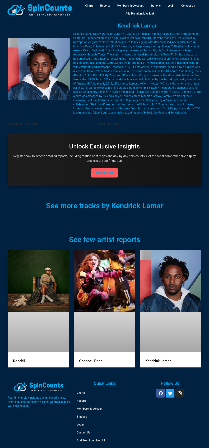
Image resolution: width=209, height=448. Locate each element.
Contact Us (188, 5)
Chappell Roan (91, 361)
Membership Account (130, 5)
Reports (105, 5)
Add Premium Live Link (140, 13)
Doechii (19, 361)
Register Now (104, 172)
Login (171, 5)
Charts (89, 5)
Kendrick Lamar (158, 361)
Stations (155, 5)
